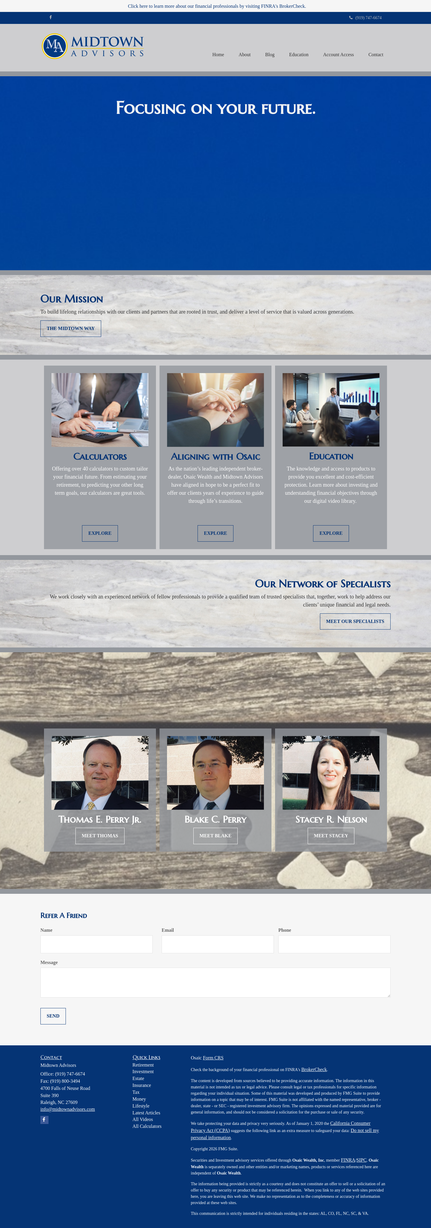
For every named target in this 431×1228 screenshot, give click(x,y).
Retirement (143, 1064)
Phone (284, 930)
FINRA (348, 1160)
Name (46, 930)
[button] (243, 47)
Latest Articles (146, 1112)
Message (49, 962)
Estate (138, 1078)
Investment (143, 1071)
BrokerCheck (314, 1069)
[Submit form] (53, 1016)
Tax (136, 1092)
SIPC (361, 1160)
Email (168, 930)
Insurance (142, 1085)
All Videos (143, 1119)
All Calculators (147, 1126)
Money (139, 1099)
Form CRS (213, 1057)
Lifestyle (141, 1105)
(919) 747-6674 (365, 18)
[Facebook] (50, 18)
